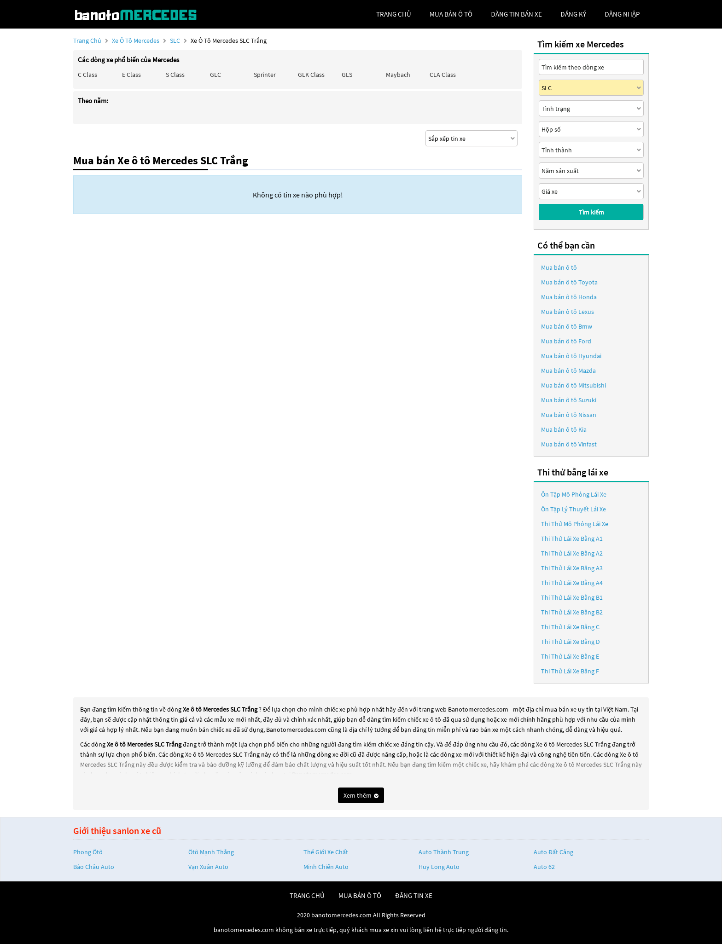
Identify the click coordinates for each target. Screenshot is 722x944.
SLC (175, 40)
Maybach (398, 74)
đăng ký (573, 14)
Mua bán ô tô (559, 267)
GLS (347, 74)
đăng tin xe (413, 895)
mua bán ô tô (451, 14)
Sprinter (265, 74)
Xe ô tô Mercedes (135, 40)
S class (175, 74)
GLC (215, 74)
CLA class (443, 74)
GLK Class (311, 74)
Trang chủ (87, 40)
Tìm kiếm (591, 212)
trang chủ (393, 14)
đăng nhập (622, 14)
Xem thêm (361, 795)
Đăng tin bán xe (516, 14)
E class (131, 74)
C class (87, 74)
